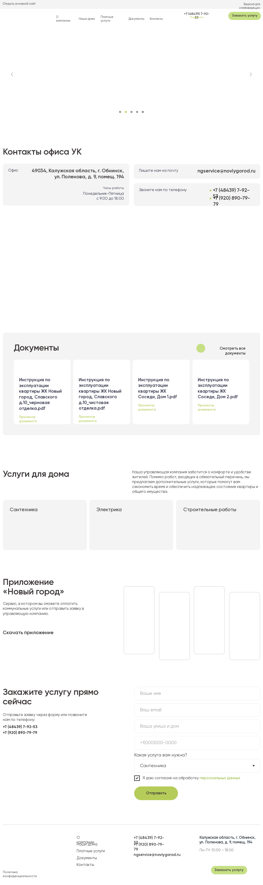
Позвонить (197, 17)
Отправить (156, 793)
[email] (197, 710)
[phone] (197, 743)
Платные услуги (91, 851)
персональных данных (219, 778)
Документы (136, 18)
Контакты (156, 18)
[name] (197, 693)
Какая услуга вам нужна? (160, 755)
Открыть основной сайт (19, 3)
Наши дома (87, 18)
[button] (244, 16)
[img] (18, 15)
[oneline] (197, 726)
